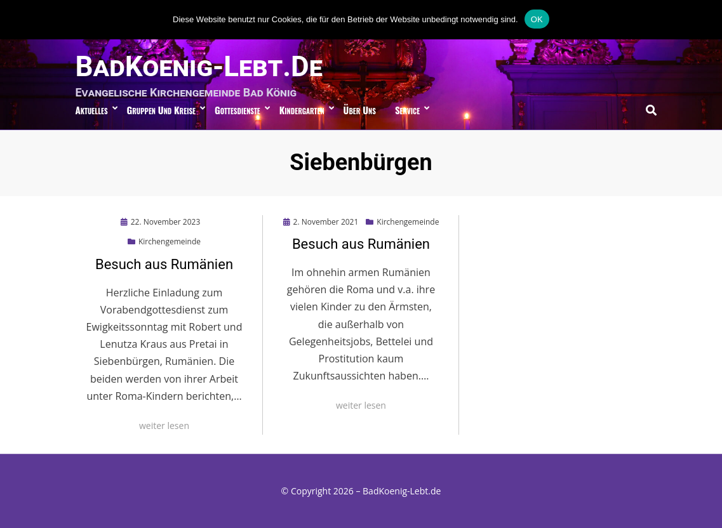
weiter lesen (164, 425)
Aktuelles (92, 110)
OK (537, 19)
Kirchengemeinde (169, 241)
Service (407, 110)
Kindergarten (301, 110)
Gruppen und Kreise (161, 110)
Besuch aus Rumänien (164, 264)
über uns (360, 110)
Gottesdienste (237, 110)
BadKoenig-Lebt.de (199, 66)
